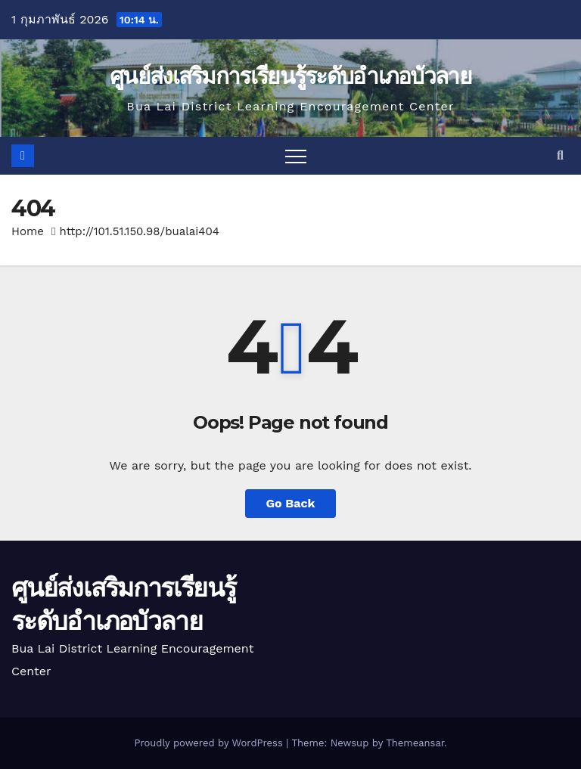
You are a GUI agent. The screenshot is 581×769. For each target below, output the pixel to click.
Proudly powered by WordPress (210, 743)
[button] (560, 155)
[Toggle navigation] (295, 156)
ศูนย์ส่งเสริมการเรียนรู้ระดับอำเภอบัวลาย (290, 76)
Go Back (290, 503)
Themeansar (415, 743)
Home (27, 231)
